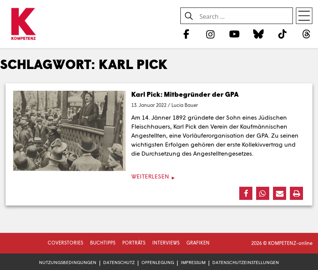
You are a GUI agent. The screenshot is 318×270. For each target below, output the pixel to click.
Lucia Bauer (184, 105)
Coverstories (65, 243)
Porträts (134, 243)
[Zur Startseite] (23, 24)
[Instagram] (210, 33)
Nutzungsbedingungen (67, 262)
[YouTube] (234, 33)
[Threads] (306, 33)
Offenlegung (157, 262)
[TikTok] (282, 33)
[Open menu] (304, 16)
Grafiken (198, 243)
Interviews (166, 243)
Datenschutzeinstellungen (245, 262)
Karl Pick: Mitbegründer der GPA (184, 94)
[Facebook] (186, 33)
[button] (245, 193)
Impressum (193, 262)
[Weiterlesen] (159, 176)
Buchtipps (103, 243)
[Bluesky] (258, 33)
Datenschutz (119, 262)
